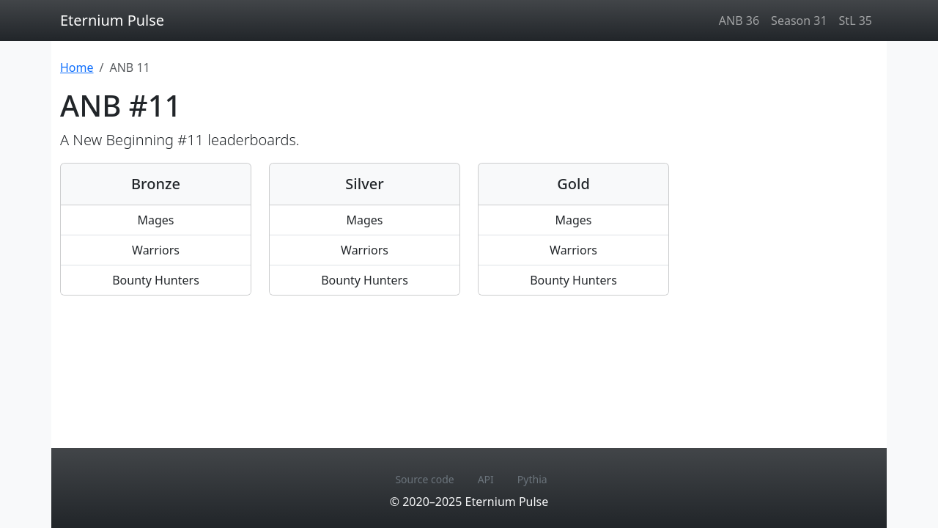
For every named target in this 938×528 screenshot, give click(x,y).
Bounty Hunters (155, 280)
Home (77, 67)
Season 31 (799, 20)
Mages (155, 220)
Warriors (156, 250)
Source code (424, 479)
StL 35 (855, 20)
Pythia (532, 479)
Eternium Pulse (112, 20)
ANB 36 (739, 20)
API (486, 479)
